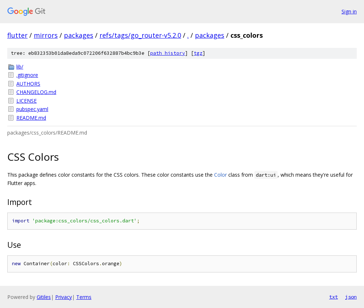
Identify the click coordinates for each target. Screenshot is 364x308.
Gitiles (44, 296)
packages (78, 35)
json (351, 296)
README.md (31, 117)
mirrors (46, 35)
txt (333, 296)
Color (220, 174)
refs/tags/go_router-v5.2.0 (140, 35)
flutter (17, 35)
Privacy (63, 296)
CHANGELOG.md (36, 92)
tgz (198, 53)
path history (167, 53)
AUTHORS (28, 83)
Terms (83, 296)
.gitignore (27, 74)
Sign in (349, 11)
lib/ (19, 66)
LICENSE (26, 100)
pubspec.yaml (32, 109)
